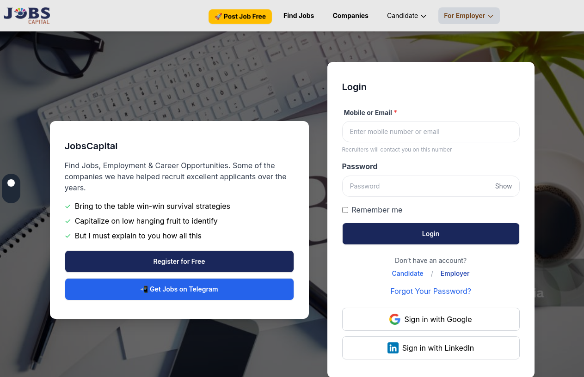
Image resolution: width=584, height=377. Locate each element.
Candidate (407, 16)
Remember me (377, 209)
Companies (350, 15)
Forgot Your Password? (430, 291)
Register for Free (179, 261)
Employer (455, 273)
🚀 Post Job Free (240, 16)
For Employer (469, 16)
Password (360, 166)
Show (503, 186)
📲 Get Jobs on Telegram (179, 289)
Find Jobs (298, 15)
